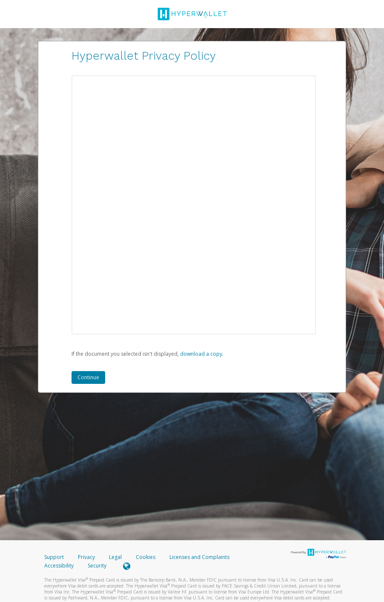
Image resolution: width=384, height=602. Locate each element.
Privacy (86, 557)
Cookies (145, 557)
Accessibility (59, 565)
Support (54, 557)
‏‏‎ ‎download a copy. (201, 353)
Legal (115, 557)
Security (97, 565)
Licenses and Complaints (199, 557)
